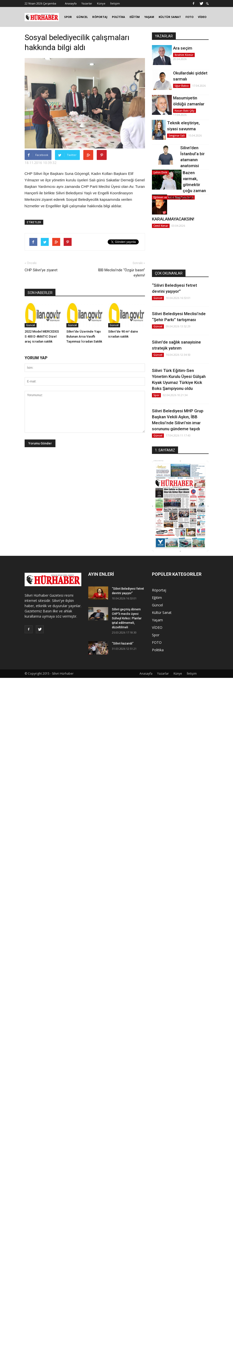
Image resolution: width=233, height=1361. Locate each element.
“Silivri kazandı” (123, 643)
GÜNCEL (82, 17)
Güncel (30, 325)
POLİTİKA (118, 17)
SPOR (68, 17)
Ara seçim (182, 48)
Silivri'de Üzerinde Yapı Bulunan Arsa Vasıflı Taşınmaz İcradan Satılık (84, 336)
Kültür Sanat (162, 612)
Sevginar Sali (177, 135)
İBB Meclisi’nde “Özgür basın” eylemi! (121, 273)
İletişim (115, 3)
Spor (156, 395)
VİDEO (202, 17)
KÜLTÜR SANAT (170, 17)
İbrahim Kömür (184, 55)
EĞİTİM (135, 17)
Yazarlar (86, 3)
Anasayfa (71, 3)
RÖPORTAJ (99, 17)
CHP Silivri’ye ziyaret (41, 270)
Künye (101, 3)
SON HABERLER (40, 293)
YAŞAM (149, 17)
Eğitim (157, 597)
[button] (207, 3)
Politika (158, 649)
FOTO (189, 17)
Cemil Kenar (160, 225)
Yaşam (157, 620)
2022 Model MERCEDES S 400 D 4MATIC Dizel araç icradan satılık (42, 336)
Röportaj (159, 590)
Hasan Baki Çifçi (184, 110)
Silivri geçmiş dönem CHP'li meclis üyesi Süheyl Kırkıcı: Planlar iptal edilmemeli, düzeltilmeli (126, 618)
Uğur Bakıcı (182, 85)
